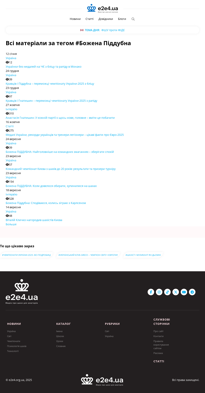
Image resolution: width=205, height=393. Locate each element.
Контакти (158, 336)
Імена (59, 331)
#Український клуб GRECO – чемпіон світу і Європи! (88, 255)
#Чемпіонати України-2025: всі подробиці (26, 255)
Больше (11, 224)
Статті (90, 19)
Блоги (122, 19)
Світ (9, 336)
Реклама (158, 352)
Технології (13, 350)
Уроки (59, 341)
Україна (11, 58)
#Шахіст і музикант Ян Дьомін (143, 255)
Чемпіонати (13, 341)
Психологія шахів (16, 345)
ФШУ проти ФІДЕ (113, 30)
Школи (60, 336)
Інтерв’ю (11, 109)
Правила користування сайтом (161, 344)
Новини (75, 19)
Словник (61, 345)
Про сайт (158, 331)
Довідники (106, 19)
